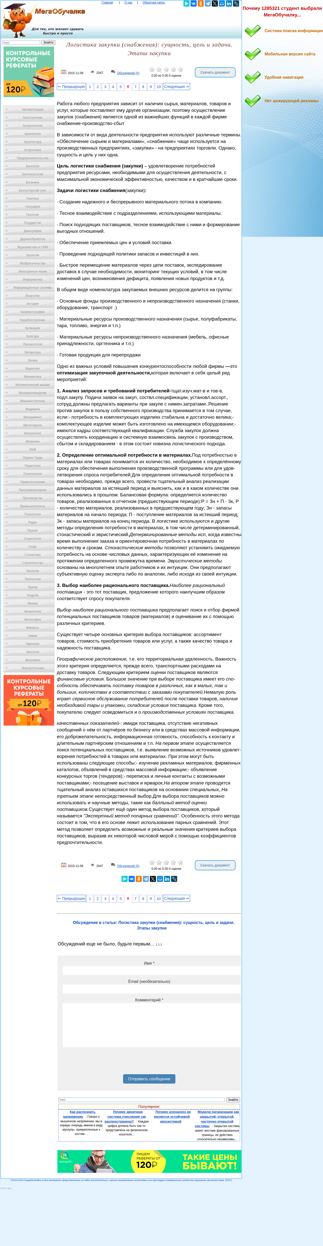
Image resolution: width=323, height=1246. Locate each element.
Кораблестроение (32, 320)
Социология (32, 538)
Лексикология (32, 344)
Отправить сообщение (149, 1079)
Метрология (32, 433)
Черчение (32, 644)
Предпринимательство (33, 158)
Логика (32, 360)
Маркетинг (32, 368)
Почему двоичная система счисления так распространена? (125, 1116)
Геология (32, 215)
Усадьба (32, 595)
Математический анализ (32, 385)
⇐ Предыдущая (71, 87)
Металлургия (33, 425)
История (33, 304)
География (32, 206)
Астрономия (32, 150)
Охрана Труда (32, 457)
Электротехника (32, 668)
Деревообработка (32, 239)
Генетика (32, 198)
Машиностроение (32, 401)
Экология (32, 652)
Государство (32, 223)
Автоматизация (32, 109)
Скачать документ (215, 72)
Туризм (33, 587)
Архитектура (32, 142)
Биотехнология (32, 174)
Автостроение (32, 117)
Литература (33, 352)
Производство (32, 498)
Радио (32, 522)
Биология (32, 166)
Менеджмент (33, 417)
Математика (32, 376)
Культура (32, 336)
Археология (33, 134)
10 (159, 87)
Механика (33, 441)
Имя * (149, 963)
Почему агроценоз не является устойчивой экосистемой (172, 1116)
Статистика (32, 555)
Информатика (32, 279)
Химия (32, 636)
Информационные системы (32, 287)
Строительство (32, 563)
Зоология (32, 255)
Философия (32, 619)
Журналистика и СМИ (32, 247)
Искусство (33, 296)
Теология (32, 571)
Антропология (32, 126)
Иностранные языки (32, 271)
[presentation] (101, 1062)
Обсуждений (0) (128, 73)
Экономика (32, 660)
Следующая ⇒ (176, 87)
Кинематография (33, 312)
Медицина (32, 409)
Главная (107, 2)
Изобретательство (32, 263)
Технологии (33, 579)
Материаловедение (33, 393)
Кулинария (32, 328)
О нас (128, 2)
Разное (33, 530)
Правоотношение (32, 482)
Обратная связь (154, 2)
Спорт (32, 546)
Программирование (32, 490)
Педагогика (33, 466)
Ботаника (32, 182)
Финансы (32, 627)
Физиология (32, 611)
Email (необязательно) (149, 981)
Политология (33, 474)
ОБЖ (32, 449)
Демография (33, 231)
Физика (33, 603)
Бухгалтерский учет (32, 190)
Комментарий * (149, 1000)
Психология (33, 514)
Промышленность (32, 506)
